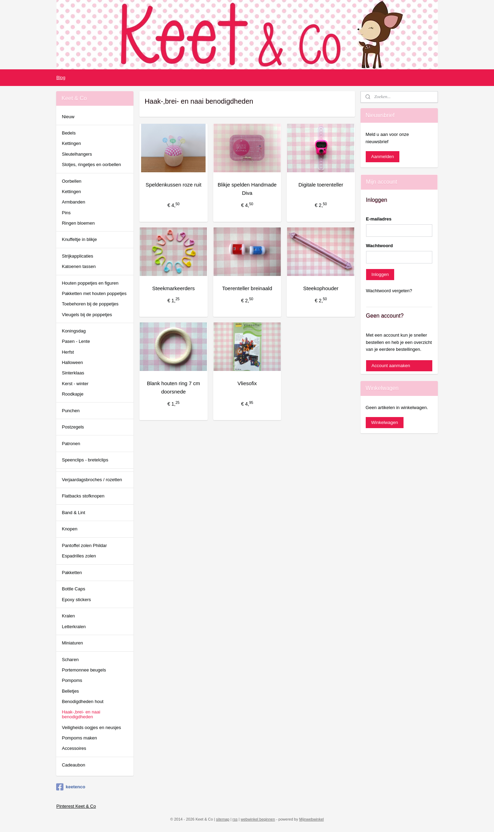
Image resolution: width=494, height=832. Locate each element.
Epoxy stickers (76, 599)
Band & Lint (73, 512)
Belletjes (70, 691)
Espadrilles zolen (79, 555)
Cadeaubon (73, 765)
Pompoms (72, 680)
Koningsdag (74, 330)
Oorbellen (71, 181)
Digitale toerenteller (320, 185)
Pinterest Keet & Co (76, 806)
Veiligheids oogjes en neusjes (91, 727)
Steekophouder (320, 288)
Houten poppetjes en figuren (90, 283)
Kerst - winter (75, 383)
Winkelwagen (384, 422)
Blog (60, 77)
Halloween (72, 362)
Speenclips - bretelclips (85, 459)
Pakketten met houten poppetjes (94, 293)
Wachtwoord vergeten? (389, 290)
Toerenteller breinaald (247, 288)
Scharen (70, 659)
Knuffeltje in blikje (79, 239)
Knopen (69, 528)
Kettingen (71, 143)
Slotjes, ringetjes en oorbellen (91, 164)
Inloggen (380, 274)
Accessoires (74, 748)
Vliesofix (247, 383)
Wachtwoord (379, 245)
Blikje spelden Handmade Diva (246, 189)
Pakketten (72, 572)
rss (235, 819)
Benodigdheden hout (82, 701)
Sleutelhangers (77, 154)
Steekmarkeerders (173, 288)
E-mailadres (379, 219)
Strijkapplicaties (77, 256)
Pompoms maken (79, 737)
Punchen (70, 410)
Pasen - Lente (76, 341)
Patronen (71, 443)
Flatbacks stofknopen (83, 496)
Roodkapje (72, 394)
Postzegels (73, 427)
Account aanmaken (391, 365)
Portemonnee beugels (84, 670)
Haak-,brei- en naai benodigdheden (81, 714)
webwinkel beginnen (258, 819)
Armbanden (73, 202)
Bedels (69, 133)
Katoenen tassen (79, 266)
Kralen (68, 615)
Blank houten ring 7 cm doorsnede (173, 387)
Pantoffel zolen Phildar (84, 545)
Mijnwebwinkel (311, 819)
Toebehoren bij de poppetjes (90, 303)
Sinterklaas (73, 372)
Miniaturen (72, 642)
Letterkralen (74, 626)
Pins (66, 212)
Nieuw (68, 116)
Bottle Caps (73, 588)
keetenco (70, 787)
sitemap (222, 819)
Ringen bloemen (78, 223)
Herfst (68, 352)
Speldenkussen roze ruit (173, 185)
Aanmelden (382, 156)
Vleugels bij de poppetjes (87, 314)
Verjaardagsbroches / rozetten (92, 479)
